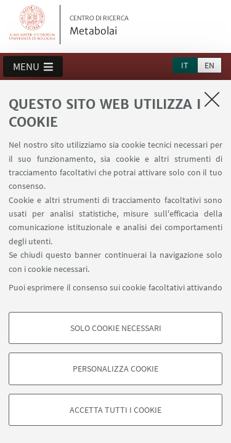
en (209, 65)
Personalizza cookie (115, 368)
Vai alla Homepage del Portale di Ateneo (32, 24)
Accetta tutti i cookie (115, 409)
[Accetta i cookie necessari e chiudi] (212, 99)
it (184, 65)
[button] (33, 66)
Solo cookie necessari (115, 327)
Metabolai (99, 26)
